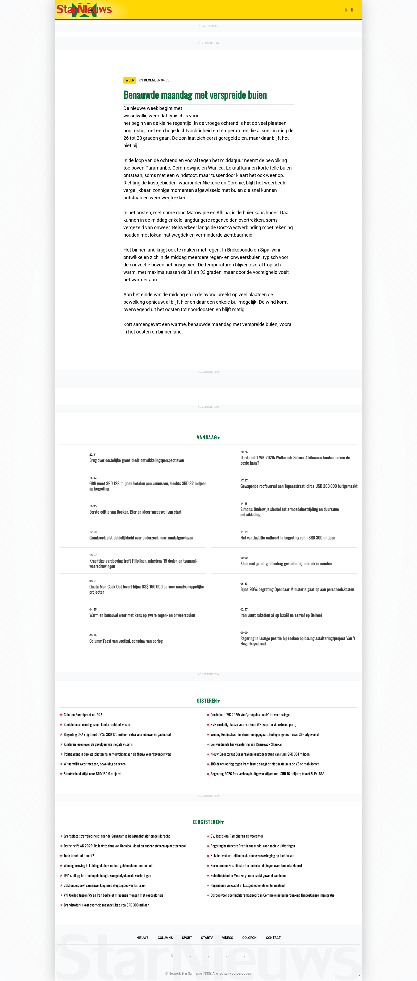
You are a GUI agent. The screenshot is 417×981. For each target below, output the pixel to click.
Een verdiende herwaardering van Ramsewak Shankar (246, 744)
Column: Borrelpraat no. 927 (83, 714)
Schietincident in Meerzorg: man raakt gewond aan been (248, 875)
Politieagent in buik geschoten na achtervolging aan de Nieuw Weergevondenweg (117, 754)
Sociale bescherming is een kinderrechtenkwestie (97, 724)
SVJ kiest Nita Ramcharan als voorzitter (237, 836)
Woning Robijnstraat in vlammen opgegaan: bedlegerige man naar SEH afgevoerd (265, 734)
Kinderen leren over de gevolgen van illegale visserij (98, 744)
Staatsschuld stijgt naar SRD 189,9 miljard (92, 773)
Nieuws (142, 938)
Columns (165, 938)
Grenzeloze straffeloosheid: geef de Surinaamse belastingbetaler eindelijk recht (117, 836)
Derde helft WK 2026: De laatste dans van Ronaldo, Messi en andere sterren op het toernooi (125, 845)
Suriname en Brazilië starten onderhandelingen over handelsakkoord (256, 865)
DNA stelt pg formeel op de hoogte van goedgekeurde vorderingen (107, 875)
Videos (227, 938)
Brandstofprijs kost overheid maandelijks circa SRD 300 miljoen (106, 905)
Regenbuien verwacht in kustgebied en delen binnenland (248, 885)
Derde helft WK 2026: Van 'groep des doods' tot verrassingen (251, 714)
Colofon (249, 938)
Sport (187, 938)
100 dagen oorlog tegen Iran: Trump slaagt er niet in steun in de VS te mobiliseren (265, 763)
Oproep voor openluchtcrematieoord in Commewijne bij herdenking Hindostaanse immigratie (273, 895)
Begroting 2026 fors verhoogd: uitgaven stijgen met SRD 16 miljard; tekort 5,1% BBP (267, 773)
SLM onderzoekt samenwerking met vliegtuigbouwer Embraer (105, 885)
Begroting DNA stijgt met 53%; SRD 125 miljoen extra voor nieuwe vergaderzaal (117, 734)
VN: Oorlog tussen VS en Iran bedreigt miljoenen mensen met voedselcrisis (113, 895)
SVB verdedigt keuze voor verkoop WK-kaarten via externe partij (253, 724)
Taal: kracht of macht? (79, 855)
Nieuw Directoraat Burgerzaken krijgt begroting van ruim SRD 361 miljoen (260, 754)
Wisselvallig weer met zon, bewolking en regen (95, 763)
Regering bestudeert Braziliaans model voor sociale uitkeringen (253, 845)
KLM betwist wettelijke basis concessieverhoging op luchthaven (252, 855)
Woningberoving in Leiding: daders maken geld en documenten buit (108, 865)
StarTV (207, 938)
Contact (273, 938)
